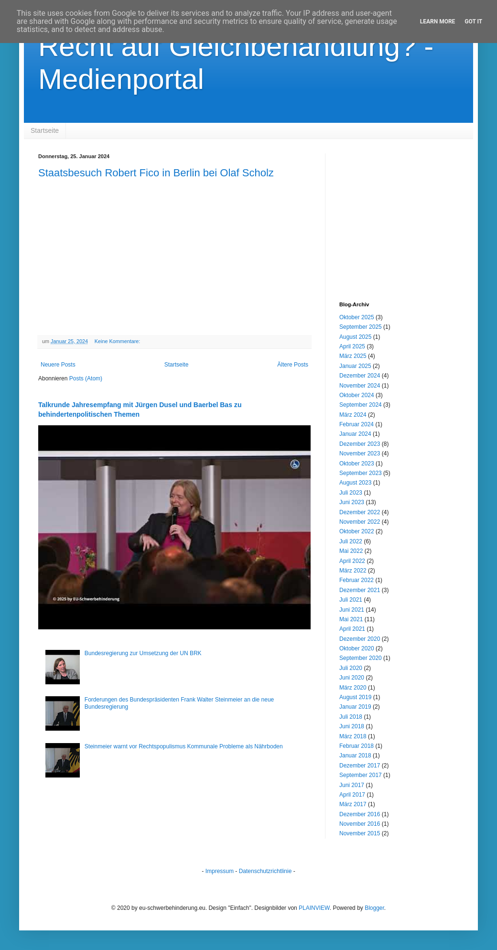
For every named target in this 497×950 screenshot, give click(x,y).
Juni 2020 (351, 677)
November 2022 (359, 521)
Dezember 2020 (359, 639)
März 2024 (353, 414)
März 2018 (353, 736)
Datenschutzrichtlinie (265, 871)
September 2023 (360, 473)
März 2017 (353, 804)
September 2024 (360, 404)
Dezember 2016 (359, 814)
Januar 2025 (355, 366)
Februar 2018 (356, 746)
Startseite (45, 130)
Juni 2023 (351, 502)
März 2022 (353, 570)
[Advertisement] (399, 213)
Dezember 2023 (359, 444)
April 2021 (352, 629)
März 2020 (353, 687)
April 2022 (352, 561)
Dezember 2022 (359, 512)
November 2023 (359, 453)
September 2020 (360, 658)
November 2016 (359, 823)
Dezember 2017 (359, 765)
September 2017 (360, 775)
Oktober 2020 (356, 648)
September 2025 (360, 327)
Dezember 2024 (359, 375)
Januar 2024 (355, 434)
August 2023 (355, 482)
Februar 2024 (356, 424)
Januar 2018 (355, 755)
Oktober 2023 (356, 463)
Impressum (219, 871)
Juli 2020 (350, 668)
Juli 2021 (350, 599)
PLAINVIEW (314, 908)
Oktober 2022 (356, 531)
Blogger (374, 908)
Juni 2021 (351, 609)
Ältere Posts (292, 364)
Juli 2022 (350, 541)
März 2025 (353, 356)
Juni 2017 (351, 785)
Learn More (437, 21)
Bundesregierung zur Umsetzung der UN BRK (143, 653)
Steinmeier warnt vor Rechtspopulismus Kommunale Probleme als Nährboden (184, 746)
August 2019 (355, 697)
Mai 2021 (351, 619)
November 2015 (359, 833)
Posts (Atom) (85, 378)
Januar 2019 (355, 706)
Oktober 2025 (356, 317)
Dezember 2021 (359, 590)
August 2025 (355, 337)
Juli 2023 (350, 492)
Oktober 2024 (356, 395)
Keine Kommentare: (118, 341)
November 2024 (359, 385)
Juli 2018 (350, 716)
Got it (473, 21)
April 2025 (352, 346)
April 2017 (352, 794)
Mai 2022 (351, 551)
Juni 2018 (351, 726)
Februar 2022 (356, 580)
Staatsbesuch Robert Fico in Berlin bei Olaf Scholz (156, 173)
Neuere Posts (58, 364)
